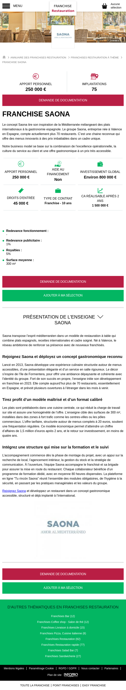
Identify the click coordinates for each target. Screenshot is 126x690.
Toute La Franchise (34, 685)
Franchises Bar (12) (63, 616)
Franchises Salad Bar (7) (63, 650)
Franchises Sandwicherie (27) (63, 656)
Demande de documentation (63, 100)
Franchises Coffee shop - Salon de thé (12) (63, 621)
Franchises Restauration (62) (63, 638)
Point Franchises (66, 685)
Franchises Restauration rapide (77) (62, 644)
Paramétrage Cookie (41, 668)
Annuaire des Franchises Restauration (38, 57)
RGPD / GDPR (68, 668)
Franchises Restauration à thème (95, 57)
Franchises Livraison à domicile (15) (63, 627)
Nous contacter (90, 668)
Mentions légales (14, 668)
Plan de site (54, 674)
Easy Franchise (94, 685)
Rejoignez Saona (14, 491)
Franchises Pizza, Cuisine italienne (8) (63, 633)
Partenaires (111, 668)
